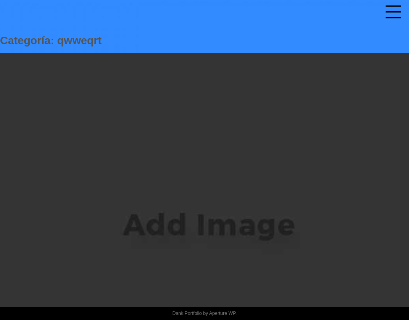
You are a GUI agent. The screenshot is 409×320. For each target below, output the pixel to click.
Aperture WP (222, 313)
